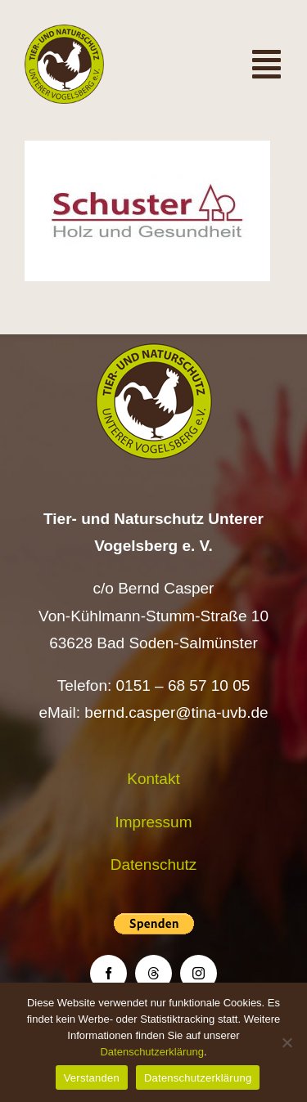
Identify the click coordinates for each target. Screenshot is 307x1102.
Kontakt (153, 778)
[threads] (153, 973)
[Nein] (286, 1042)
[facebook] (108, 973)
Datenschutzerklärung (151, 1052)
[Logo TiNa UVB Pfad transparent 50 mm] (64, 32)
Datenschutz (154, 864)
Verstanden (92, 1078)
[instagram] (198, 973)
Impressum (153, 822)
